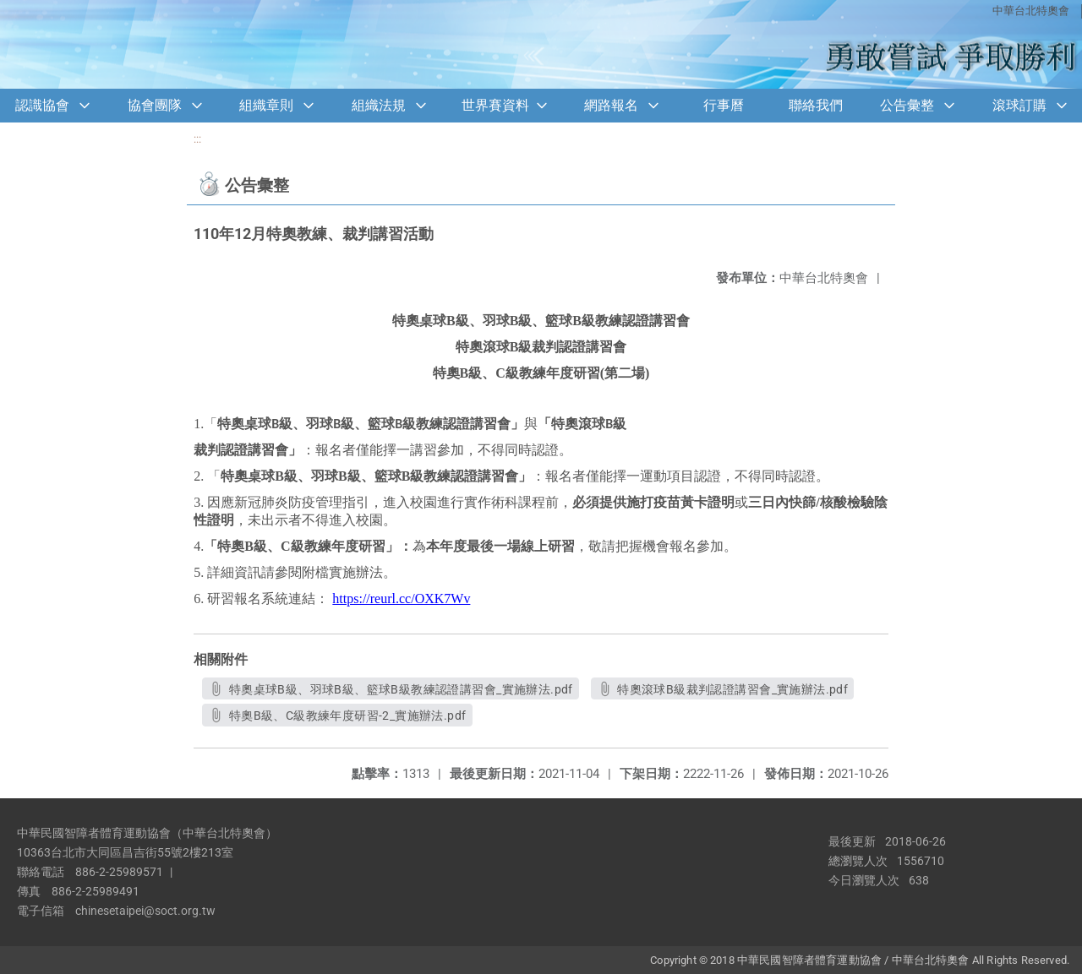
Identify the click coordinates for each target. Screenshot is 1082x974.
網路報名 (611, 105)
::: (197, 139)
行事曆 (723, 105)
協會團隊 (155, 105)
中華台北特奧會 (1030, 10)
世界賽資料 (495, 105)
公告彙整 (907, 105)
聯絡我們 (816, 105)
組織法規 (379, 105)
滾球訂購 (1019, 105)
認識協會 (42, 105)
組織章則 (266, 105)
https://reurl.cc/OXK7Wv (401, 598)
